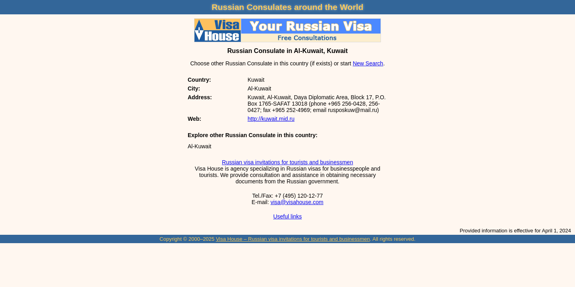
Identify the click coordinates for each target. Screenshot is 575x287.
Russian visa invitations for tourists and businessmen (287, 162)
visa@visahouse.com (296, 202)
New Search (368, 63)
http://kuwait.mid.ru (271, 119)
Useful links (287, 216)
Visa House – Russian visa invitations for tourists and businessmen (293, 239)
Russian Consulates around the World (287, 7)
